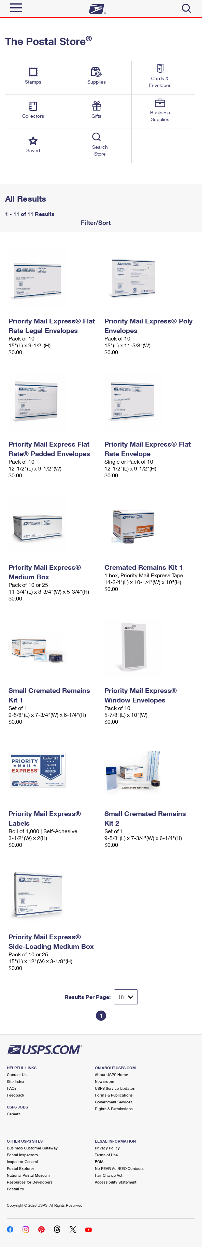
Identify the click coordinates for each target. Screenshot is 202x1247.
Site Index (15, 1081)
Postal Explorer (20, 1168)
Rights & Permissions (114, 1108)
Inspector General (22, 1161)
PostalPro (15, 1189)
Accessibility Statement (115, 1182)
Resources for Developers (30, 1182)
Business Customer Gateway (32, 1148)
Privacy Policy (107, 1148)
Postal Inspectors (22, 1154)
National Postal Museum (28, 1175)
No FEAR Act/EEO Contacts (119, 1168)
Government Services (113, 1102)
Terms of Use (106, 1154)
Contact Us (17, 1074)
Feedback (15, 1095)
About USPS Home (111, 1074)
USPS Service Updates (115, 1088)
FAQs (11, 1088)
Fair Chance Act (108, 1175)
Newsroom (104, 1081)
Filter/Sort (95, 222)
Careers (13, 1114)
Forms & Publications (114, 1095)
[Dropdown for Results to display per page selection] (126, 996)
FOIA (99, 1161)
